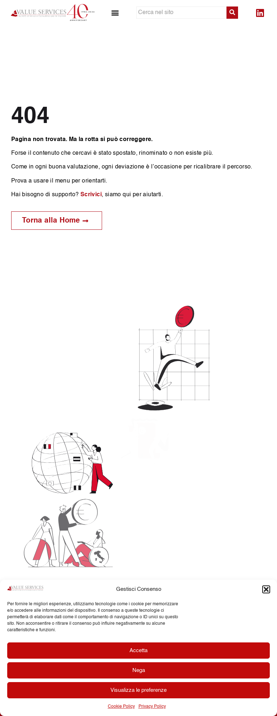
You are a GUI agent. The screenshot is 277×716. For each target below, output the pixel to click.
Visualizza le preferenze (138, 690)
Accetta (138, 650)
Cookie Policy (121, 706)
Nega (138, 670)
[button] (266, 589)
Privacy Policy (152, 706)
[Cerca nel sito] (181, 12)
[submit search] (232, 12)
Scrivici (91, 195)
